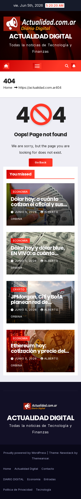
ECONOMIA (20, 191)
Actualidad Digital (26, 468)
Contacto (47, 468)
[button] (66, 66)
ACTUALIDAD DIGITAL (40, 36)
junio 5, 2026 (26, 212)
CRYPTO (18, 289)
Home (7, 87)
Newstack (66, 452)
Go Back (40, 162)
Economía (33, 479)
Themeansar (40, 458)
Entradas (50, 479)
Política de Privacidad (17, 489)
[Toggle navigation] (37, 66)
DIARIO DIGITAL (13, 479)
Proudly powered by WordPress (25, 452)
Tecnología (43, 489)
